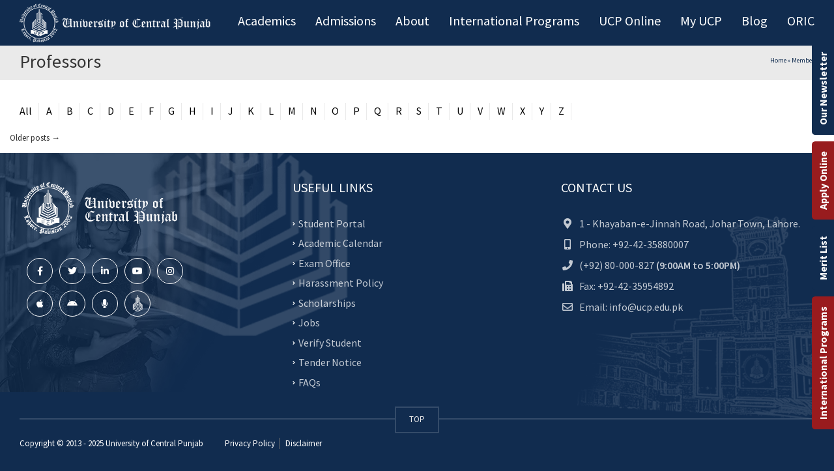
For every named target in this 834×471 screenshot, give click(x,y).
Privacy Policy (250, 443)
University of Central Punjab (154, 443)
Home (778, 60)
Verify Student (330, 342)
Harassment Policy (340, 282)
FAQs (309, 381)
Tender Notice (330, 362)
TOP (417, 419)
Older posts (35, 137)
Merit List (822, 258)
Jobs (309, 322)
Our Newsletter (822, 88)
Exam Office (324, 262)
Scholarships (327, 302)
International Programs (822, 363)
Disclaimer (302, 443)
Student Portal (332, 222)
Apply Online (822, 180)
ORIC (800, 20)
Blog (754, 20)
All (26, 110)
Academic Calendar (340, 243)
